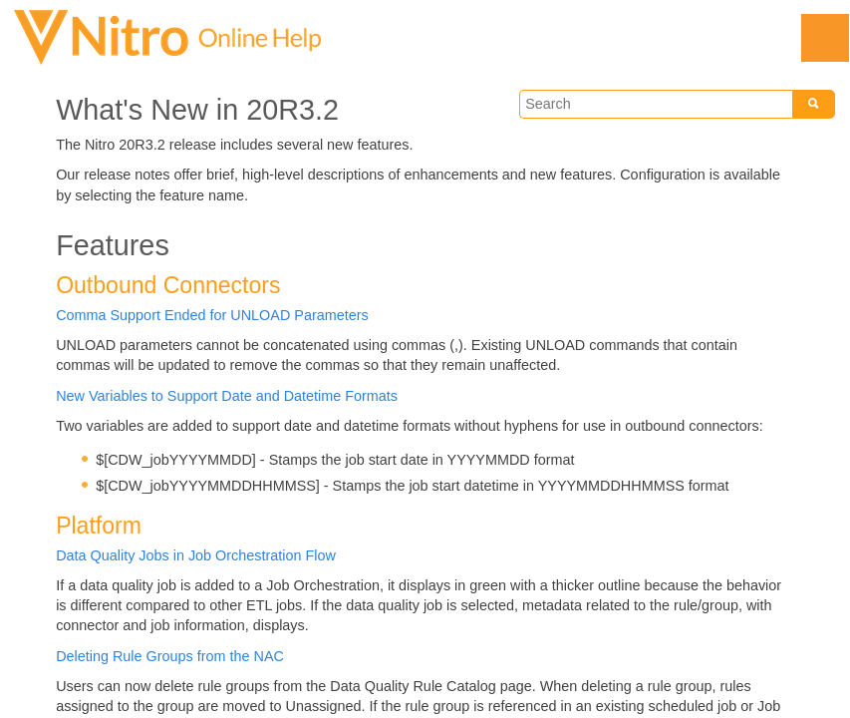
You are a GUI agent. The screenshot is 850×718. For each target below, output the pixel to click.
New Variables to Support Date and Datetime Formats (227, 396)
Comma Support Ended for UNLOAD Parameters (212, 315)
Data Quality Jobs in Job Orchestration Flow (196, 555)
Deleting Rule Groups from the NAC (170, 656)
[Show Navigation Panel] (825, 38)
